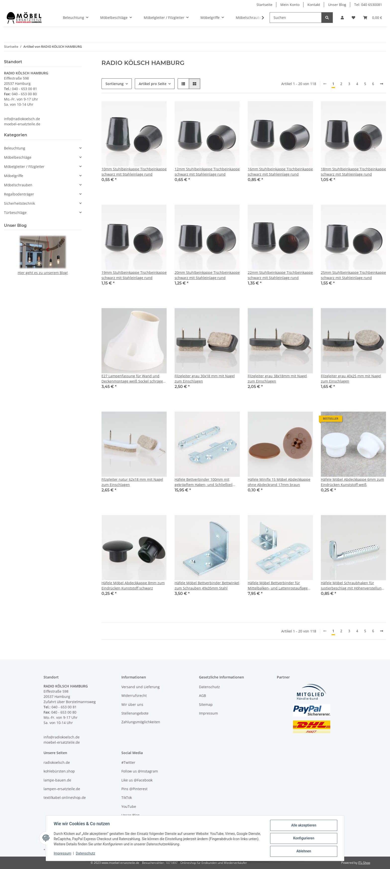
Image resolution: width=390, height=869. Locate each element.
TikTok (126, 797)
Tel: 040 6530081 (368, 4)
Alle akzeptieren (303, 825)
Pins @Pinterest (134, 788)
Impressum (62, 854)
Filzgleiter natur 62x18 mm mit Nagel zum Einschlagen (132, 482)
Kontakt (313, 4)
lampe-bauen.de (57, 780)
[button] (342, 17)
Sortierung (114, 83)
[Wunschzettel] (353, 17)
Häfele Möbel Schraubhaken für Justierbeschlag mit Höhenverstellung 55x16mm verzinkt (352, 585)
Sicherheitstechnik (19, 203)
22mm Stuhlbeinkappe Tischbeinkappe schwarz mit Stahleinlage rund (280, 275)
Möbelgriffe (13, 175)
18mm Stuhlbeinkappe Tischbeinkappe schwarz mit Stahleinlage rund (353, 172)
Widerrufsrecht (134, 695)
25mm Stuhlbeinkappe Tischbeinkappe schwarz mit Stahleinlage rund (353, 275)
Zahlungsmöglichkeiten (140, 722)
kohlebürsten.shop (59, 771)
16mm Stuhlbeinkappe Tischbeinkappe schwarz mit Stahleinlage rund (280, 172)
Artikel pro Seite (152, 83)
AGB (202, 695)
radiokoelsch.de (57, 762)
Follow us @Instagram (139, 771)
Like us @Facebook (136, 780)
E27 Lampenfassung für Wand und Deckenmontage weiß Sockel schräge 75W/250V (132, 379)
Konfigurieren (303, 838)
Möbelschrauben (18, 185)
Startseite (264, 4)
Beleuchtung (14, 148)
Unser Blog (337, 4)
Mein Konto (289, 4)
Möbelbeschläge (17, 157)
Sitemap (206, 704)
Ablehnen (303, 851)
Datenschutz (86, 854)
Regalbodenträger (19, 194)
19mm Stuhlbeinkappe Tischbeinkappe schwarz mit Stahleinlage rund (134, 275)
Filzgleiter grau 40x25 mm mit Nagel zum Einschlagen (351, 379)
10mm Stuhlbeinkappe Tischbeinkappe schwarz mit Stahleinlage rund (134, 172)
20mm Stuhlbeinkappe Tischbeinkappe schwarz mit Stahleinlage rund (207, 275)
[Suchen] (296, 17)
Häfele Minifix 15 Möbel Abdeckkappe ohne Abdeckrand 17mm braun (279, 482)
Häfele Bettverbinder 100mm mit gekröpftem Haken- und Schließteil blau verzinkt (204, 482)
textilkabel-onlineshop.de (65, 797)
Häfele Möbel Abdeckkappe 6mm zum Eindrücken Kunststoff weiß (352, 482)
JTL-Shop (364, 863)
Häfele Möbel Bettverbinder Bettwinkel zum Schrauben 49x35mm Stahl (207, 585)
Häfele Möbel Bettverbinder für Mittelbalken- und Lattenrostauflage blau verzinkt (278, 585)
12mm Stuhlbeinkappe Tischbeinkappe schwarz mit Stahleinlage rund (207, 172)
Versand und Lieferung (140, 686)
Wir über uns (132, 704)
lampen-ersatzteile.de (62, 788)
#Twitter (128, 762)
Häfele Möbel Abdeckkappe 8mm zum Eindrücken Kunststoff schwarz (133, 585)
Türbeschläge (15, 212)
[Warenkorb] (372, 17)
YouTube (128, 806)
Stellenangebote (134, 713)
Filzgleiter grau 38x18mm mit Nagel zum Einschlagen (277, 379)
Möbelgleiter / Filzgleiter (24, 166)
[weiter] (381, 84)
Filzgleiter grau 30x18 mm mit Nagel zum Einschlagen (205, 379)
